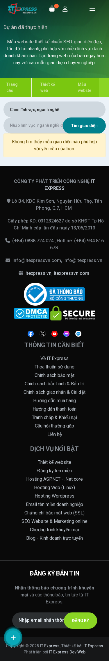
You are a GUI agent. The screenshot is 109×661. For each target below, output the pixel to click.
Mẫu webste (84, 87)
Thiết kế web (47, 87)
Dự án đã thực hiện (25, 27)
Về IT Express (54, 358)
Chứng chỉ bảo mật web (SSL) (54, 513)
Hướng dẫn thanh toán (55, 409)
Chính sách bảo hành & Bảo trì (55, 383)
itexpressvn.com (71, 273)
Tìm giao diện (84, 125)
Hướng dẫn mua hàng (54, 400)
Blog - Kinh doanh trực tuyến (54, 538)
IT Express (50, 646)
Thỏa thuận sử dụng (55, 367)
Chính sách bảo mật (54, 375)
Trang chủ (12, 87)
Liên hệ (54, 434)
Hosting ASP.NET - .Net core (54, 479)
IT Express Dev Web (67, 652)
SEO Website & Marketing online (54, 521)
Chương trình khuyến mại (54, 529)
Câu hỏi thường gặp (54, 426)
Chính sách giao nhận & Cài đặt (55, 392)
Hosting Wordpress (54, 496)
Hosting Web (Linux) (54, 487)
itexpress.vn (38, 273)
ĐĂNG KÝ (80, 620)
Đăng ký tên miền (54, 470)
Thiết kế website (54, 462)
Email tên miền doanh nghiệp (54, 504)
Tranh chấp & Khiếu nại (54, 417)
